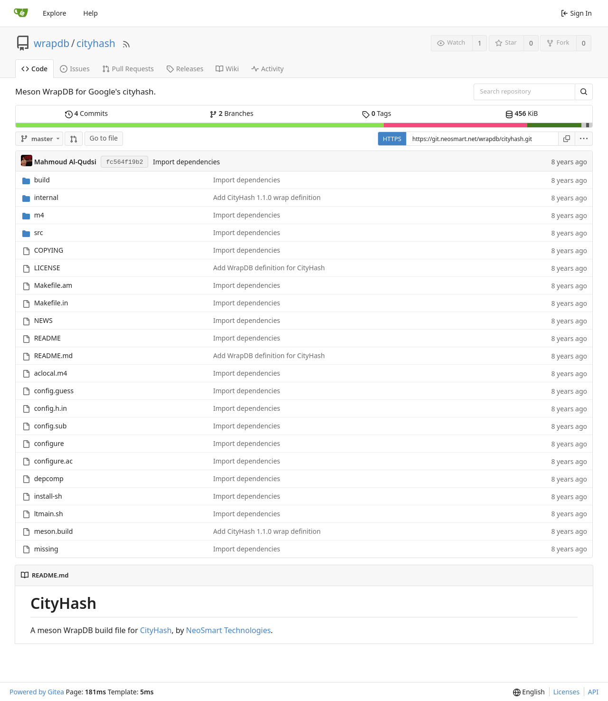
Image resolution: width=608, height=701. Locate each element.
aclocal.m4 (50, 373)
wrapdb (51, 43)
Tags (376, 113)
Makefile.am (53, 285)
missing (46, 548)
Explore (54, 13)
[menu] (584, 139)
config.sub (50, 425)
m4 (39, 214)
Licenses (566, 691)
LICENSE (47, 267)
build (42, 179)
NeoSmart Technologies (228, 630)
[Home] (21, 13)
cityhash (95, 43)
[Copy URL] (566, 139)
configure (49, 443)
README (47, 337)
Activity (267, 68)
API (593, 691)
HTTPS (392, 138)
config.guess (54, 390)
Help (90, 13)
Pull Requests (128, 68)
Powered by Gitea (37, 691)
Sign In (576, 13)
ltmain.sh (48, 513)
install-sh (48, 496)
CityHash (156, 630)
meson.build (53, 531)
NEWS (43, 320)
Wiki (227, 68)
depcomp (49, 478)
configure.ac (53, 460)
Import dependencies (186, 161)
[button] (74, 139)
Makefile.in (51, 302)
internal (46, 197)
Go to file (104, 137)
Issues (74, 68)
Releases (184, 68)
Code (34, 68)
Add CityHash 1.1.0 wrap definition (267, 197)
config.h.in (50, 408)
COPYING (48, 250)
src (38, 232)
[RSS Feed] (126, 43)
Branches (231, 113)
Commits (86, 113)
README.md (53, 355)
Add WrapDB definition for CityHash (269, 267)
